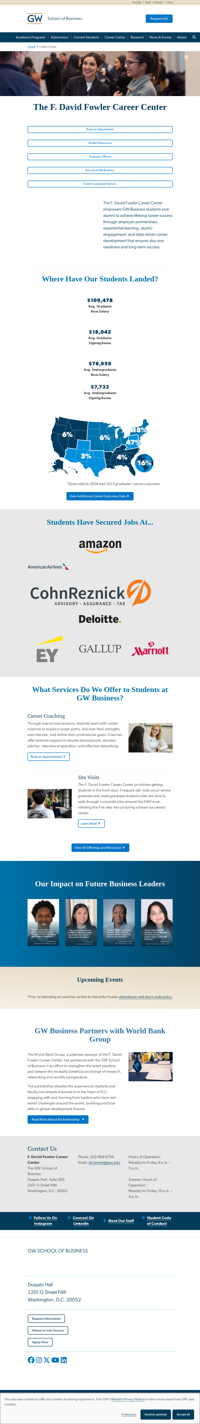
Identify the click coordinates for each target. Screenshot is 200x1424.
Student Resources (100, 143)
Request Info (159, 18)
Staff (148, 2)
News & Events (161, 37)
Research (137, 37)
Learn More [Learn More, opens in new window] (91, 823)
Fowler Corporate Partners (100, 183)
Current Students (86, 37)
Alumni (158, 2)
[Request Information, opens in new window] (46, 1319)
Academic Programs (30, 37)
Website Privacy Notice (128, 1399)
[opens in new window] (31, 1363)
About (181, 37)
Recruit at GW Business (100, 170)
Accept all (183, 1414)
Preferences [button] (129, 1414)
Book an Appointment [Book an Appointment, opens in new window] (100, 129)
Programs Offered (100, 156)
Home (32, 46)
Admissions (59, 37)
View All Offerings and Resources (99, 847)
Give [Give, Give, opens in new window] (170, 2)
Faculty (136, 2)
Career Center (115, 37)
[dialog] (100, 1408)
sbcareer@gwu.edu (104, 1163)
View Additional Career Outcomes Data (99, 496)
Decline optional (156, 1414)
